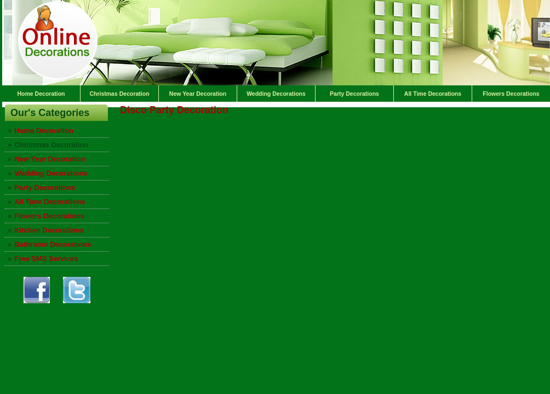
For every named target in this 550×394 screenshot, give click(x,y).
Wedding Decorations (276, 93)
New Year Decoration (197, 93)
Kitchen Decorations (48, 230)
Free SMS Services (46, 258)
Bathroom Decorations (52, 244)
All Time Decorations (432, 93)
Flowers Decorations (511, 93)
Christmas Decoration (119, 93)
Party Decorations (354, 93)
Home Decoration (41, 93)
